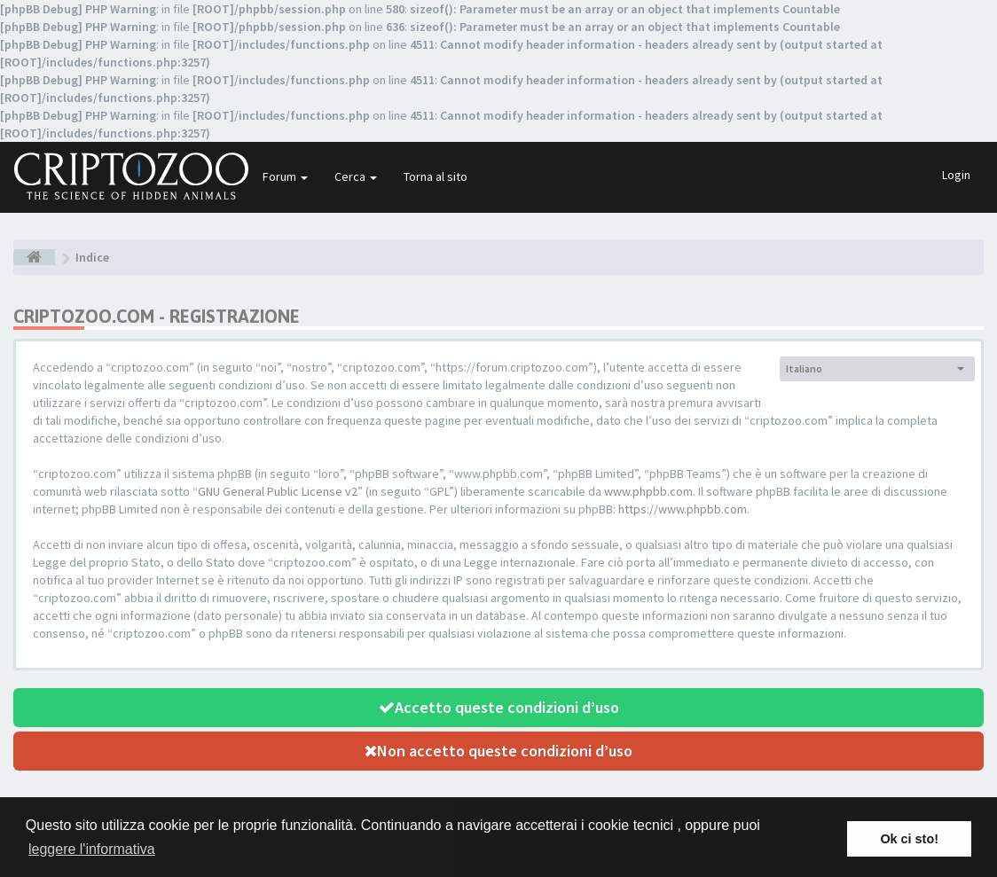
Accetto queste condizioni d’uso (499, 707)
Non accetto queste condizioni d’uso (498, 750)
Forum (285, 176)
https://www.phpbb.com (682, 509)
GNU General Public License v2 (277, 491)
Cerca (355, 176)
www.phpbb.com (648, 491)
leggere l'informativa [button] (91, 849)
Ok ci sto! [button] (909, 839)
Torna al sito (435, 176)
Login (956, 175)
